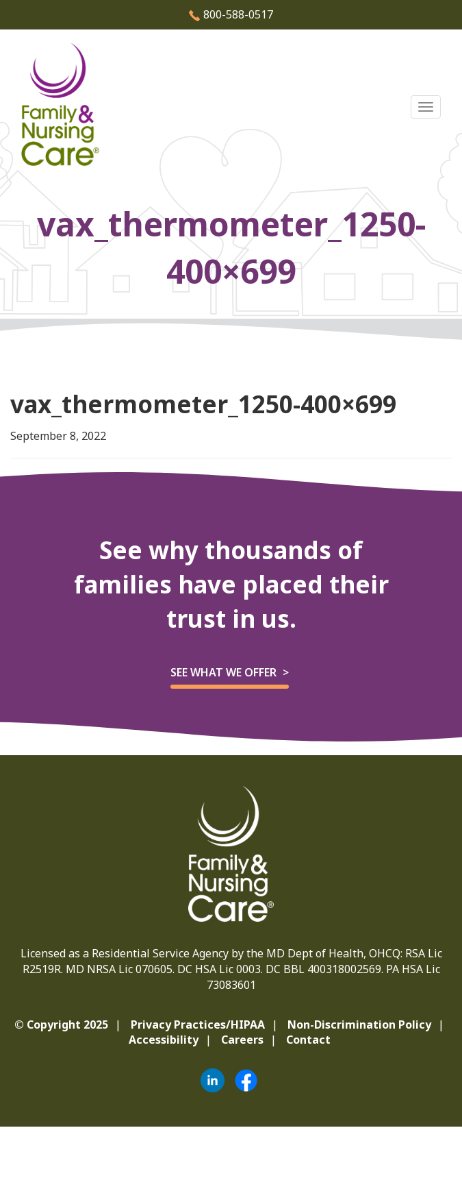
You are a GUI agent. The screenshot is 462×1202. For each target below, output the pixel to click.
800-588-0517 (231, 14)
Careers (242, 1039)
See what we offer (223, 672)
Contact (308, 1039)
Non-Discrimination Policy (359, 1024)
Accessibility (163, 1039)
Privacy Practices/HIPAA (198, 1024)
